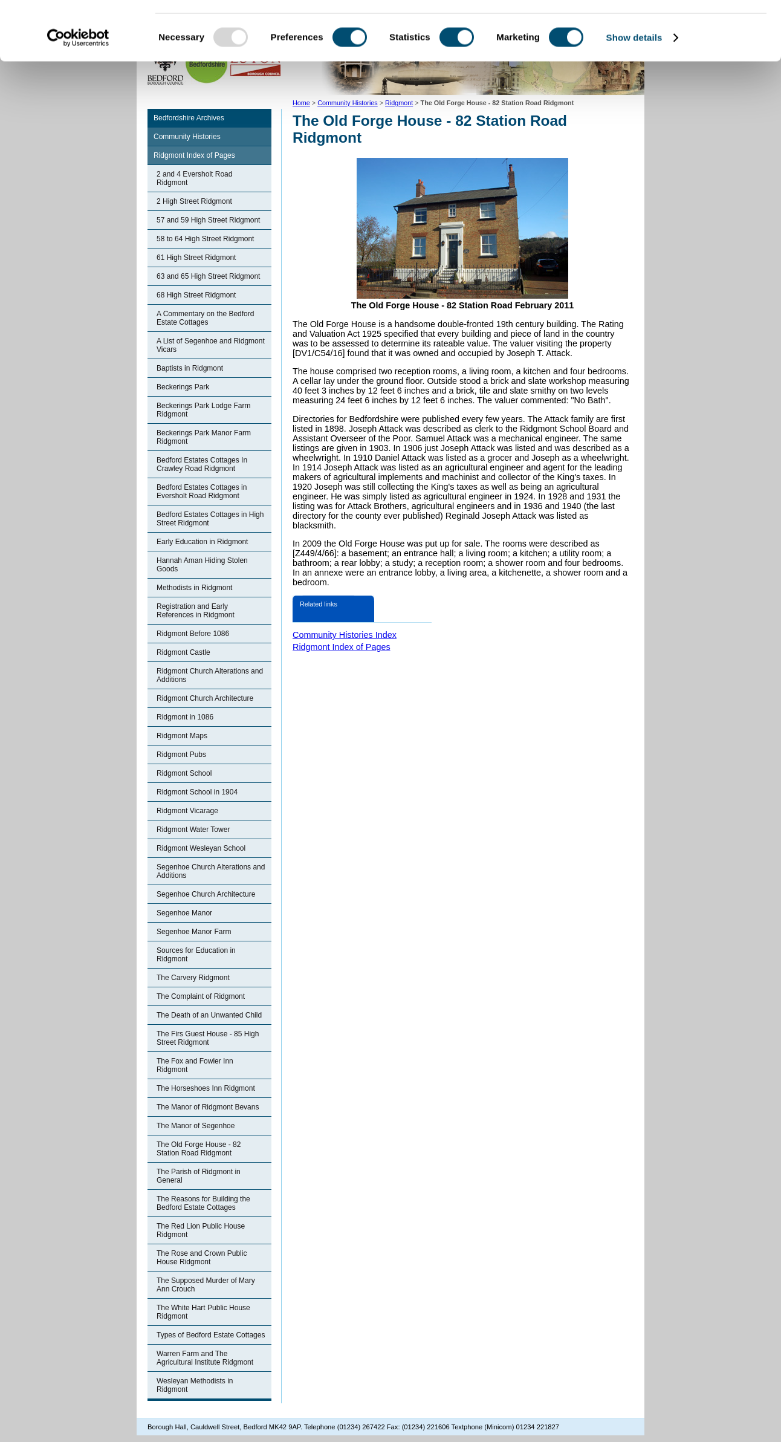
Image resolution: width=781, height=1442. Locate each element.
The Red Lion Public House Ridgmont (201, 1230)
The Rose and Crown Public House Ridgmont (202, 1257)
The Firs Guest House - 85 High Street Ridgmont (208, 1038)
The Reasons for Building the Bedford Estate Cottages (203, 1203)
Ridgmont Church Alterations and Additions (210, 675)
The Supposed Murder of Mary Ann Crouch (206, 1284)
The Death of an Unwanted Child (209, 1015)
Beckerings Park (183, 387)
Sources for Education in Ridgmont (196, 954)
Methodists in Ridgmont (194, 587)
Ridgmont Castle (183, 652)
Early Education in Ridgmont (202, 542)
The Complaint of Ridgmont (201, 996)
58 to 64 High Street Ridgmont (205, 239)
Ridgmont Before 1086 (193, 633)
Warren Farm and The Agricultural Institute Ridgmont (205, 1357)
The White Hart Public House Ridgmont (203, 1312)
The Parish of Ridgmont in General (199, 1176)
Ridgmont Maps (182, 736)
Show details (634, 93)
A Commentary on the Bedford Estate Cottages (205, 318)
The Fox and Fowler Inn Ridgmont (195, 1065)
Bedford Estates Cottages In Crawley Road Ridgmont (202, 464)
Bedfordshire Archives (189, 118)
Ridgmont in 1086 (185, 717)
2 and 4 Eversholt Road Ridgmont (194, 178)
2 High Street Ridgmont (194, 201)
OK (680, 30)
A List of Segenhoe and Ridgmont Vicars (211, 345)
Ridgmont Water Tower (193, 829)
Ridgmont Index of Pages (194, 155)
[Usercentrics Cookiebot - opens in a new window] (78, 93)
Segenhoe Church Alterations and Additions (211, 871)
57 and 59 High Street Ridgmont (208, 220)
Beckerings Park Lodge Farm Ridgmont (203, 409)
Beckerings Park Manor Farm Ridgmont (204, 437)
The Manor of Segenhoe (196, 1126)
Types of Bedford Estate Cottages (211, 1335)
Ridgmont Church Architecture (205, 698)
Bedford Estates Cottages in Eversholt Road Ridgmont (202, 491)
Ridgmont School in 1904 (197, 792)
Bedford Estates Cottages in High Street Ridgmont (210, 518)
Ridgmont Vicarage (187, 811)
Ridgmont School (184, 773)
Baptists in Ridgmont (190, 368)
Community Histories (187, 136)
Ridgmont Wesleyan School (201, 848)
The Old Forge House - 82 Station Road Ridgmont (199, 1148)
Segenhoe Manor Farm (194, 931)
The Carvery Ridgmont (193, 977)
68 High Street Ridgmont (196, 295)
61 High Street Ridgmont (196, 257)
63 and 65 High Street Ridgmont (208, 276)
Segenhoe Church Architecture (206, 894)
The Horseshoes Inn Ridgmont (206, 1088)
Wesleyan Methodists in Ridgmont (195, 1385)
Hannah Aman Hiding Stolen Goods (202, 564)
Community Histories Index (345, 635)
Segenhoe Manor (184, 913)
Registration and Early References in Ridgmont (196, 610)
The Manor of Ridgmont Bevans (208, 1107)
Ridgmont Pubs (181, 754)
